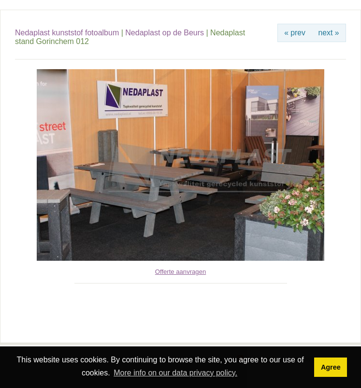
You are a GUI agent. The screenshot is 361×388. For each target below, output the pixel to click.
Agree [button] (331, 367)
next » (328, 33)
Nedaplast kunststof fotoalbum (67, 33)
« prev (294, 33)
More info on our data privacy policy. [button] (175, 373)
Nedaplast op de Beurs (164, 33)
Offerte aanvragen (180, 271)
